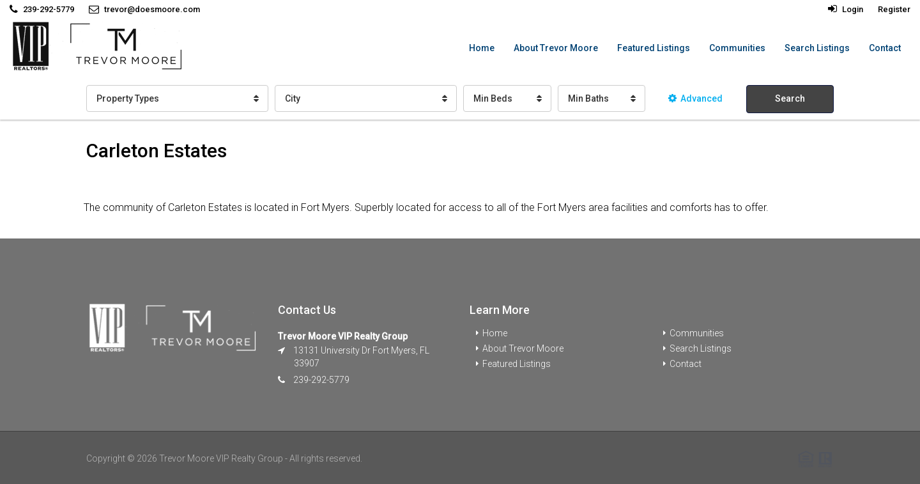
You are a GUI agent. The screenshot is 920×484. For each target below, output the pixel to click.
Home (481, 48)
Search (790, 98)
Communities (737, 48)
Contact (885, 48)
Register (894, 9)
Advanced (695, 98)
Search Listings (817, 48)
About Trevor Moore (556, 48)
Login (845, 9)
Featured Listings (653, 48)
